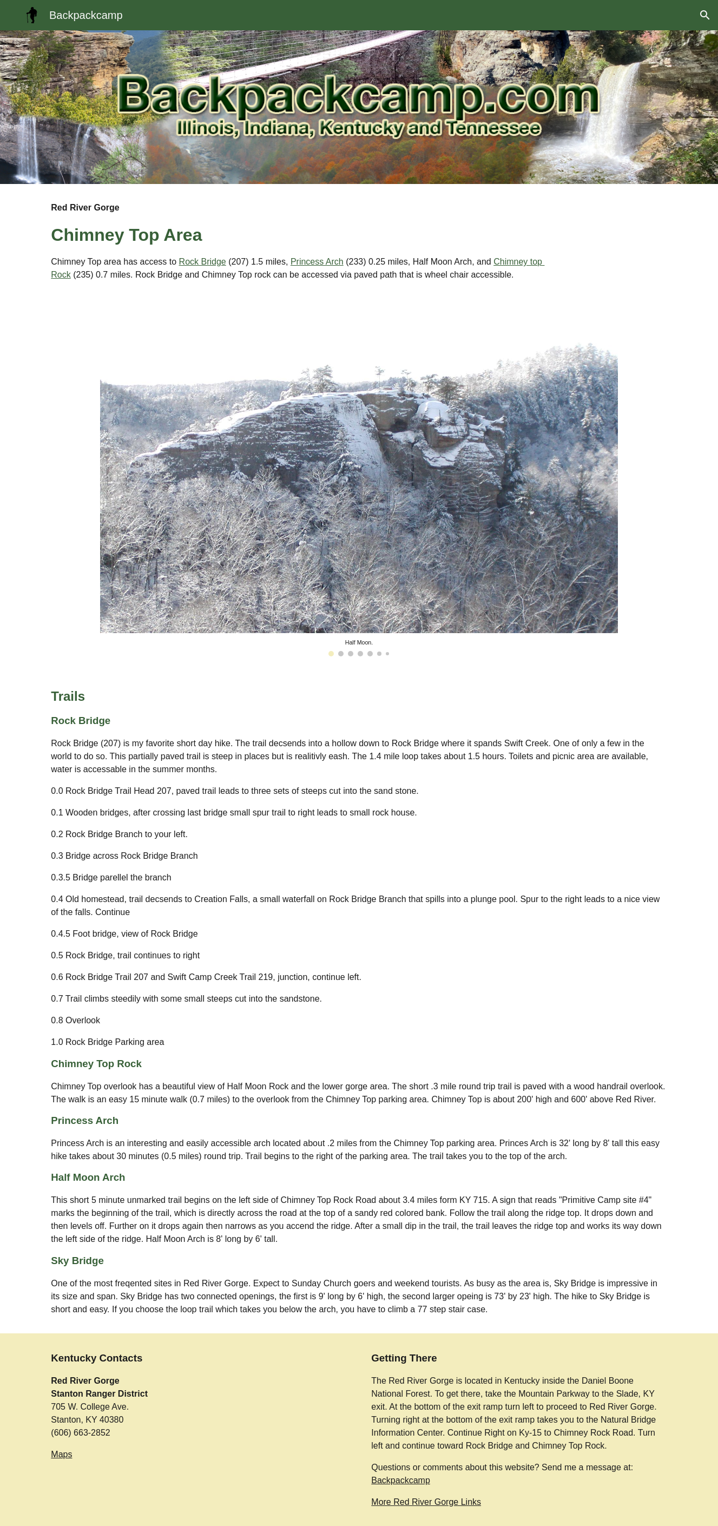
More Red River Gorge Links (426, 1502)
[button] (705, 15)
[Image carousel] (359, 484)
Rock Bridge (202, 261)
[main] (305, 241)
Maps (61, 1454)
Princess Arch (317, 261)
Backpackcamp (400, 1480)
